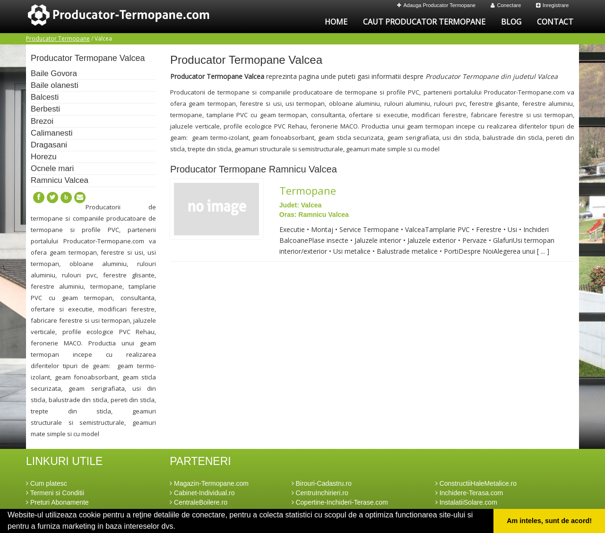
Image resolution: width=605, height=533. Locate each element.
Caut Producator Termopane (424, 22)
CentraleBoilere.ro (198, 502)
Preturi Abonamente (57, 502)
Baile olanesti (54, 85)
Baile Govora (54, 73)
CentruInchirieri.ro (320, 493)
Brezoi (42, 121)
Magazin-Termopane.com (209, 483)
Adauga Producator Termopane (436, 5)
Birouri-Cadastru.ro (322, 483)
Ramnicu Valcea (59, 180)
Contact (555, 22)
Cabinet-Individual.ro (202, 493)
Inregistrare (552, 5)
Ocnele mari (52, 168)
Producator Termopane (58, 38)
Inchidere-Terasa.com (469, 493)
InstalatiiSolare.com (466, 502)
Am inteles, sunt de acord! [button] (549, 520)
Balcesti (45, 97)
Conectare (506, 5)
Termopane (307, 190)
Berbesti (45, 108)
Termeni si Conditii (55, 493)
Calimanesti (51, 133)
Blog (511, 22)
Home (336, 22)
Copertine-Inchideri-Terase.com (340, 502)
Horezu (44, 156)
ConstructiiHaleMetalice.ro (476, 483)
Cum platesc (46, 483)
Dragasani (49, 144)
